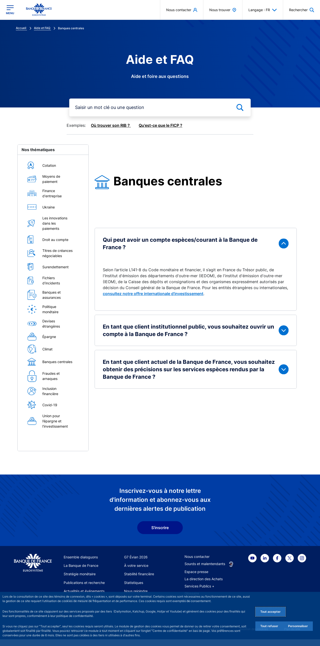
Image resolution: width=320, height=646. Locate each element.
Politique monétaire (50, 309)
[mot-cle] (160, 107)
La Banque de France (81, 565)
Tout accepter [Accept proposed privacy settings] (270, 611)
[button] (301, 10)
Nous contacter (197, 556)
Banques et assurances (51, 295)
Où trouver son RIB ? (111, 125)
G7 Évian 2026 (136, 557)
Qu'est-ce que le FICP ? (160, 125)
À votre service (136, 565)
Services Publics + (199, 586)
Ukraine (48, 207)
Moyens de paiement (51, 179)
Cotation (49, 165)
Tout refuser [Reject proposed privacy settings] (269, 626)
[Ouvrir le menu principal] (10, 9)
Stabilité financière (139, 574)
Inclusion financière (50, 391)
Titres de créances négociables (57, 253)
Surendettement (55, 267)
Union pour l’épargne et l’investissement (55, 421)
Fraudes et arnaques (51, 376)
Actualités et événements (84, 591)
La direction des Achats (204, 579)
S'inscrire (160, 527)
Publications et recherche (84, 582)
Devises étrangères (51, 323)
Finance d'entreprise (52, 193)
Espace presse (196, 572)
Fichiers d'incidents (51, 280)
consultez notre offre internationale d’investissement (153, 293)
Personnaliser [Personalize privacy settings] (298, 626)
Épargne (49, 337)
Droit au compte (55, 240)
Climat (47, 349)
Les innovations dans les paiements (54, 223)
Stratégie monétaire (80, 574)
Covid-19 (49, 405)
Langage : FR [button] (262, 9)
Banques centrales (57, 362)
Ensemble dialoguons (81, 557)
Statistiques (133, 582)
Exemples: (76, 125)
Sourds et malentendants (205, 564)
